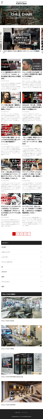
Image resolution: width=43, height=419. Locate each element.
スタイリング (6, 252)
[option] (21, 40)
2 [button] (20, 55)
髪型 (3, 276)
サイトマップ (24, 412)
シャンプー (5, 257)
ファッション (6, 281)
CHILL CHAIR (20, 416)
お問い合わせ (17, 412)
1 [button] (18, 55)
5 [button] (24, 55)
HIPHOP (4, 272)
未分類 (4, 247)
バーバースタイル (7, 262)
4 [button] (23, 55)
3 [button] (21, 55)
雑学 (3, 286)
